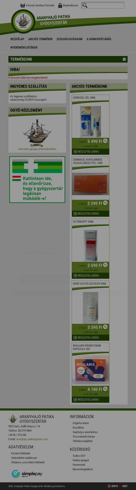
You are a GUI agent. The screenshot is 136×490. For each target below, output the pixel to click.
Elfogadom (33, 257)
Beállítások (62, 257)
